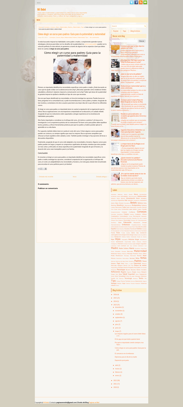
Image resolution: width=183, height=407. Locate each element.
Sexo (116, 276)
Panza (144, 261)
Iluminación (119, 242)
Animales (143, 198)
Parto (122, 263)
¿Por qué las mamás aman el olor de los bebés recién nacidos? (133, 175)
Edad (119, 222)
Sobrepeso (137, 276)
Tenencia (135, 278)
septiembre (119, 317)
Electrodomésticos (115, 225)
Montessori (119, 255)
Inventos (125, 244)
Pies (132, 265)
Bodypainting (136, 205)
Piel (129, 265)
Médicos (119, 253)
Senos (137, 274)
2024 (115, 301)
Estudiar (122, 229)
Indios (133, 242)
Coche (119, 209)
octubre (117, 314)
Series (112, 276)
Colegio (139, 209)
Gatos (133, 233)
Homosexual (143, 239)
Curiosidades (124, 216)
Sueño (113, 278)
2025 (115, 298)
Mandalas (137, 248)
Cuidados (138, 214)
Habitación (117, 237)
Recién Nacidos (131, 270)
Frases (123, 233)
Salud (125, 274)
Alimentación (130, 198)
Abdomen (120, 194)
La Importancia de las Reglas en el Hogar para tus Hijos (132, 145)
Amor (138, 198)
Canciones (118, 207)
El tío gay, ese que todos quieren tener (127, 339)
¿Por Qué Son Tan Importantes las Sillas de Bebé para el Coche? (133, 61)
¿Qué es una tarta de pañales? (131, 74)
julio (116, 324)
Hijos (57, 27)
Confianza (132, 212)
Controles (113, 214)
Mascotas (130, 251)
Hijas (112, 239)
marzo (117, 369)
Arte (126, 200)
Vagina (144, 281)
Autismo (130, 200)
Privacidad (143, 267)
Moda (112, 255)
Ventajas (114, 283)
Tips (82, 27)
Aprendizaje (114, 200)
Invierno (130, 244)
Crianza (126, 214)
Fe (111, 231)
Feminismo (138, 231)
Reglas (134, 272)
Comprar (124, 212)
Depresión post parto (122, 360)
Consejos (47, 27)
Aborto (125, 194)
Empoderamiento (136, 225)
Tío (145, 278)
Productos (113, 270)
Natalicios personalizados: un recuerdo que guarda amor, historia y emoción (133, 116)
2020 (115, 387)
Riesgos (113, 274)
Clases (115, 209)
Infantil (144, 242)
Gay (137, 233)
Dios (117, 220)
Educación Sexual (140, 222)
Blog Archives (135, 31)
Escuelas (143, 227)
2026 (115, 295)
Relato (139, 272)
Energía (144, 225)
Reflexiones (115, 272)
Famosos (144, 229)
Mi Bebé (41, 9)
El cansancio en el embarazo (124, 353)
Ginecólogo (129, 235)
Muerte (139, 255)
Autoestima (136, 200)
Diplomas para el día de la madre (126, 357)
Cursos (53, 27)
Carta (124, 207)
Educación (127, 222)
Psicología (121, 269)
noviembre (118, 311)
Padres (70, 27)
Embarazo (126, 224)
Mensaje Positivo (132, 253)
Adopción (113, 198)
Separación (142, 274)
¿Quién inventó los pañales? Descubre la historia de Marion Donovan (131, 160)
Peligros (120, 265)
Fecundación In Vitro (118, 231)
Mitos (144, 253)
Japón (134, 244)
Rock (117, 274)
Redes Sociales (141, 270)
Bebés (133, 202)
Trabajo (118, 281)
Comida (144, 209)
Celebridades (133, 207)
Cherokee (139, 207)
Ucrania (133, 281)
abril (116, 365)
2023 (115, 305)
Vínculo (133, 283)
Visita (117, 285)
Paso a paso (129, 263)
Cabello (113, 207)
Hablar (128, 237)
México (140, 253)
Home (40, 27)
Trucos (123, 281)
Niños (143, 257)
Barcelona (127, 203)
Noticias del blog (120, 261)
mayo (117, 331)
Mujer (144, 256)
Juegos (138, 244)
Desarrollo (113, 218)
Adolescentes (141, 196)
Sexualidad (122, 276)
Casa (127, 207)
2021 (115, 384)
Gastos (128, 233)
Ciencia (144, 207)
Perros (125, 265)
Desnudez (128, 218)
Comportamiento (115, 212)
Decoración (136, 216)
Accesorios (143, 194)
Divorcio (133, 220)
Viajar (123, 283)
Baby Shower (119, 203)
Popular (115, 31)
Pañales (113, 263)
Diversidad (127, 220)
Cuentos (132, 214)
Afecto (118, 198)
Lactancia (113, 246)
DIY (137, 220)
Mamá (131, 248)
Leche (118, 246)
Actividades (124, 196)
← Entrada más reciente (45, 177)
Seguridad (131, 274)
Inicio (39, 3)
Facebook (133, 229)
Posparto (131, 267)
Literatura (140, 246)
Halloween (133, 237)
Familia (139, 229)
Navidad (132, 258)
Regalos (123, 272)
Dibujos (113, 220)
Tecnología (128, 278)
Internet (120, 244)
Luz (145, 246)
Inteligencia (114, 244)
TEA (117, 278)
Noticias (113, 261)
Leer (128, 246)
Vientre (128, 283)
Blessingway (128, 205)
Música (113, 258)
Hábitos (124, 237)
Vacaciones (138, 281)
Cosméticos (120, 214)
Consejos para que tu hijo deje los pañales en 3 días (132, 47)
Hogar (137, 239)
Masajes (124, 251)
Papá (118, 263)
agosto (117, 321)
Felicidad (126, 231)
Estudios (127, 229)
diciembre (118, 307)
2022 (115, 380)
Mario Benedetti (116, 251)
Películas (114, 265)
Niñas (137, 258)
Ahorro (123, 198)
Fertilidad (143, 231)
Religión (143, 272)
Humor (113, 242)
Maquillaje (143, 248)
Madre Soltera (123, 248)
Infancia (139, 242)
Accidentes (113, 196)
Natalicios (119, 258)
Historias (131, 239)
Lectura (123, 246)
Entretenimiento (123, 227)
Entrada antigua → (102, 177)
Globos (135, 235)
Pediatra (144, 263)
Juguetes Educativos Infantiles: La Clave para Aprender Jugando (133, 131)
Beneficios (120, 205)
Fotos (118, 233)
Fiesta (113, 233)
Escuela (138, 227)
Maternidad (63, 27)
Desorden (134, 218)
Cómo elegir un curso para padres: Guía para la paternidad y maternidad (71, 34)
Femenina (132, 231)
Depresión (143, 216)
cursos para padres (91, 44)
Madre (114, 248)
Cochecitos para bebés (129, 209)
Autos (113, 203)
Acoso (118, 196)
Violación (137, 283)
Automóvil (143, 200)
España (113, 229)
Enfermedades (114, 227)
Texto (141, 278)
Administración (133, 196)
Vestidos (119, 283)
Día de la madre (141, 218)
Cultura (144, 214)
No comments (94, 37)
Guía (112, 237)
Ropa (120, 274)
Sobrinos (143, 276)
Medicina (114, 253)
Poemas (120, 267)
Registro (129, 272)
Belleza (140, 203)
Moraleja (126, 255)
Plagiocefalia (114, 267)
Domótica (113, 222)
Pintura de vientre (140, 265)
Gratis (139, 235)
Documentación (142, 220)
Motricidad (133, 255)
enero (117, 376)
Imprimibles (128, 242)
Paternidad (76, 27)
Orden (126, 261)
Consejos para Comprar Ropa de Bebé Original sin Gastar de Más (132, 101)
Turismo (127, 281)
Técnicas (121, 278)
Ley (131, 246)
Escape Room (131, 227)
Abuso (136, 194)
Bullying (144, 205)
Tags (124, 31)
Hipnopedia (125, 239)
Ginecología (122, 235)
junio (116, 328)
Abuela (130, 194)
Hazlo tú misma (141, 237)
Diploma (120, 220)
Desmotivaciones (121, 218)
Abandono (113, 194)
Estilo (117, 229)
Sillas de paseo (130, 276)
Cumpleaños (115, 216)
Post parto (137, 267)
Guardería (143, 235)
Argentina (121, 200)
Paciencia (131, 261)
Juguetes (143, 244)
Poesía (125, 267)
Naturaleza (126, 258)
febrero (117, 372)
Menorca (124, 253)
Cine (112, 209)
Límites (135, 246)
